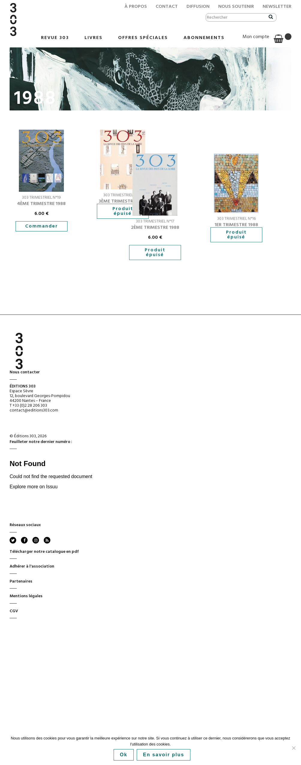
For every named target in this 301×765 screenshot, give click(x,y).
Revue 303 (55, 38)
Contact (167, 7)
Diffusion (198, 7)
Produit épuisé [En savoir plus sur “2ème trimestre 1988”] (113, 283)
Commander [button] (41, 226)
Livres (94, 38)
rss (46, 568)
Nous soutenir (236, 7)
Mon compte (256, 37)
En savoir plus (163, 754)
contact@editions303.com (34, 438)
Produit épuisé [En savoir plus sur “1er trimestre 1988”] (206, 265)
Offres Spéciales (143, 38)
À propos (135, 7)
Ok (123, 754)
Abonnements (204, 38)
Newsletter (277, 7)
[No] (294, 748)
